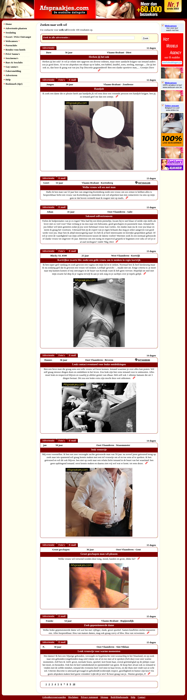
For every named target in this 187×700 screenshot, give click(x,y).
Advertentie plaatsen (15, 28)
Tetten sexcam (170, 106)
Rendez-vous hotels (14, 49)
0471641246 (144, 182)
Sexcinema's (11, 58)
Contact (141, 697)
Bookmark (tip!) (13, 83)
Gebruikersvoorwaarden (54, 697)
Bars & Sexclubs (13, 62)
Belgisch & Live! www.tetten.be (172, 109)
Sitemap (104, 697)
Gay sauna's (11, 66)
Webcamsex (11, 41)
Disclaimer (73, 697)
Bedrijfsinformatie (119, 697)
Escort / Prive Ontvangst (17, 36)
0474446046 (144, 360)
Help (7, 79)
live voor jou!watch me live (172, 29)
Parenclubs (10, 45)
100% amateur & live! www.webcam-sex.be (172, 86)
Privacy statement (89, 697)
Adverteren (10, 75)
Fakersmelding (12, 71)
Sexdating (10, 32)
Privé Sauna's (12, 54)
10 (74, 684)
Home (8, 24)
